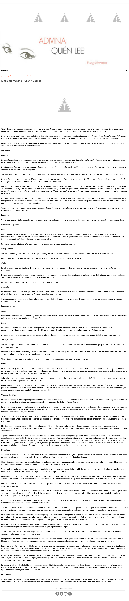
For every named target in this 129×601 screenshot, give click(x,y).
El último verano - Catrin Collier (21, 81)
